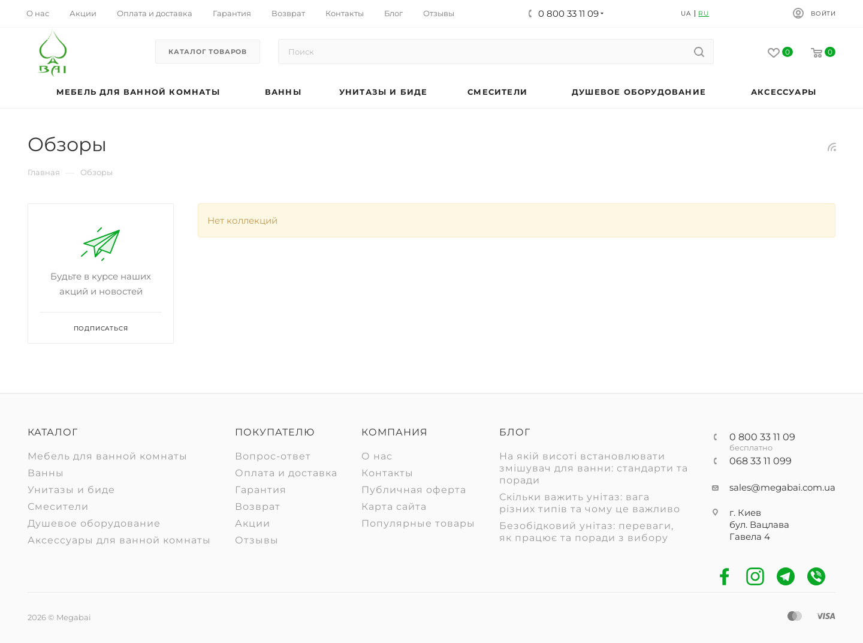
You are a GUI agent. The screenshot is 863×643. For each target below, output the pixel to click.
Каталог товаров (207, 51)
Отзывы (257, 540)
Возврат (257, 506)
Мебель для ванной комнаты (108, 456)
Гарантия (260, 489)
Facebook (725, 577)
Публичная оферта (413, 489)
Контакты (387, 473)
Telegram (786, 577)
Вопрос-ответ (273, 456)
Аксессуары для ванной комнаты (119, 540)
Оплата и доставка (286, 473)
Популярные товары (418, 523)
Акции (252, 523)
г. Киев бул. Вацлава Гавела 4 (759, 524)
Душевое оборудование (94, 523)
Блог (514, 432)
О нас (377, 456)
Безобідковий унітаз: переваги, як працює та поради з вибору (586, 531)
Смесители (58, 506)
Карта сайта (394, 506)
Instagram (755, 577)
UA (686, 13)
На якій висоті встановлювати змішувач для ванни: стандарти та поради (593, 468)
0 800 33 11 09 (762, 437)
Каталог (53, 432)
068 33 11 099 (760, 461)
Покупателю (275, 432)
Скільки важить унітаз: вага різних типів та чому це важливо (589, 503)
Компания (394, 432)
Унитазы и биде (71, 489)
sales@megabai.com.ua (782, 487)
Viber (816, 577)
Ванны (46, 473)
